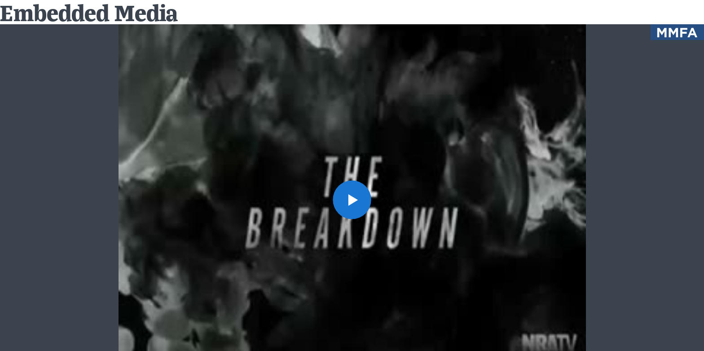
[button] (352, 199)
